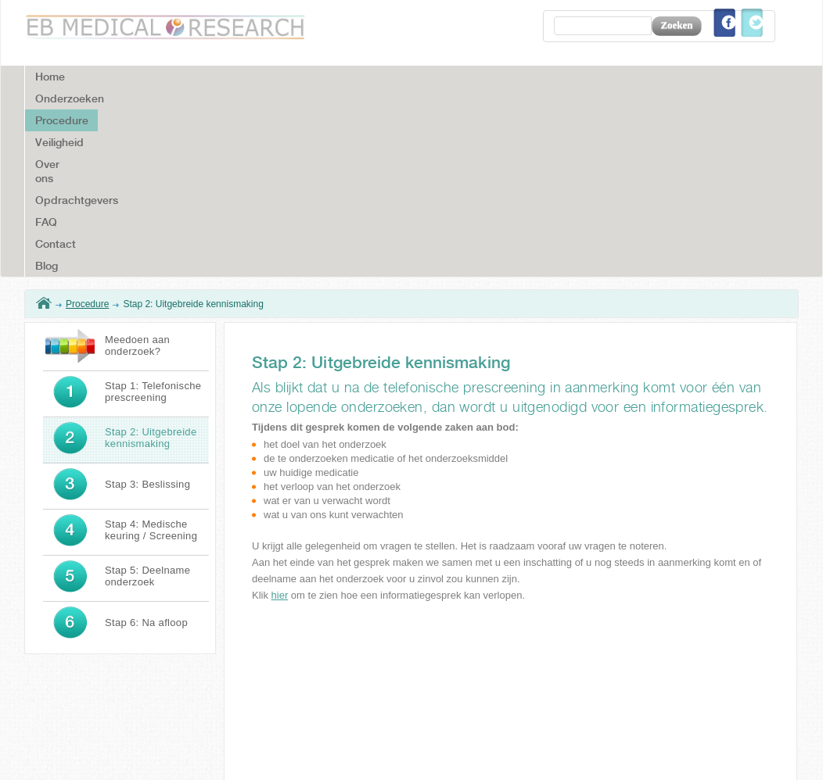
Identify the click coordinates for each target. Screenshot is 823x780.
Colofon (700, 754)
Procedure (87, 114)
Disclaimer (640, 754)
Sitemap (756, 754)
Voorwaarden (567, 754)
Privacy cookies (482, 754)
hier (280, 406)
